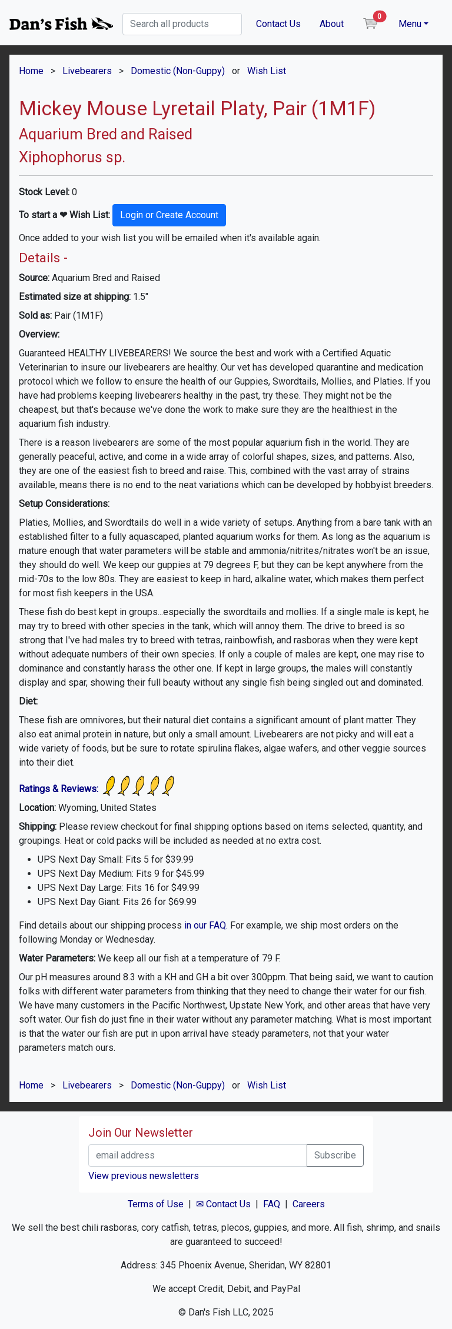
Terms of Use (156, 1204)
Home (31, 70)
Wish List (266, 70)
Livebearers (87, 70)
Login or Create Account (169, 215)
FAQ (271, 1204)
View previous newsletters (143, 1175)
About (332, 23)
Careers (309, 1204)
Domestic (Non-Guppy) (178, 70)
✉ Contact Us (223, 1204)
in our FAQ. (206, 925)
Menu (409, 23)
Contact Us (278, 23)
